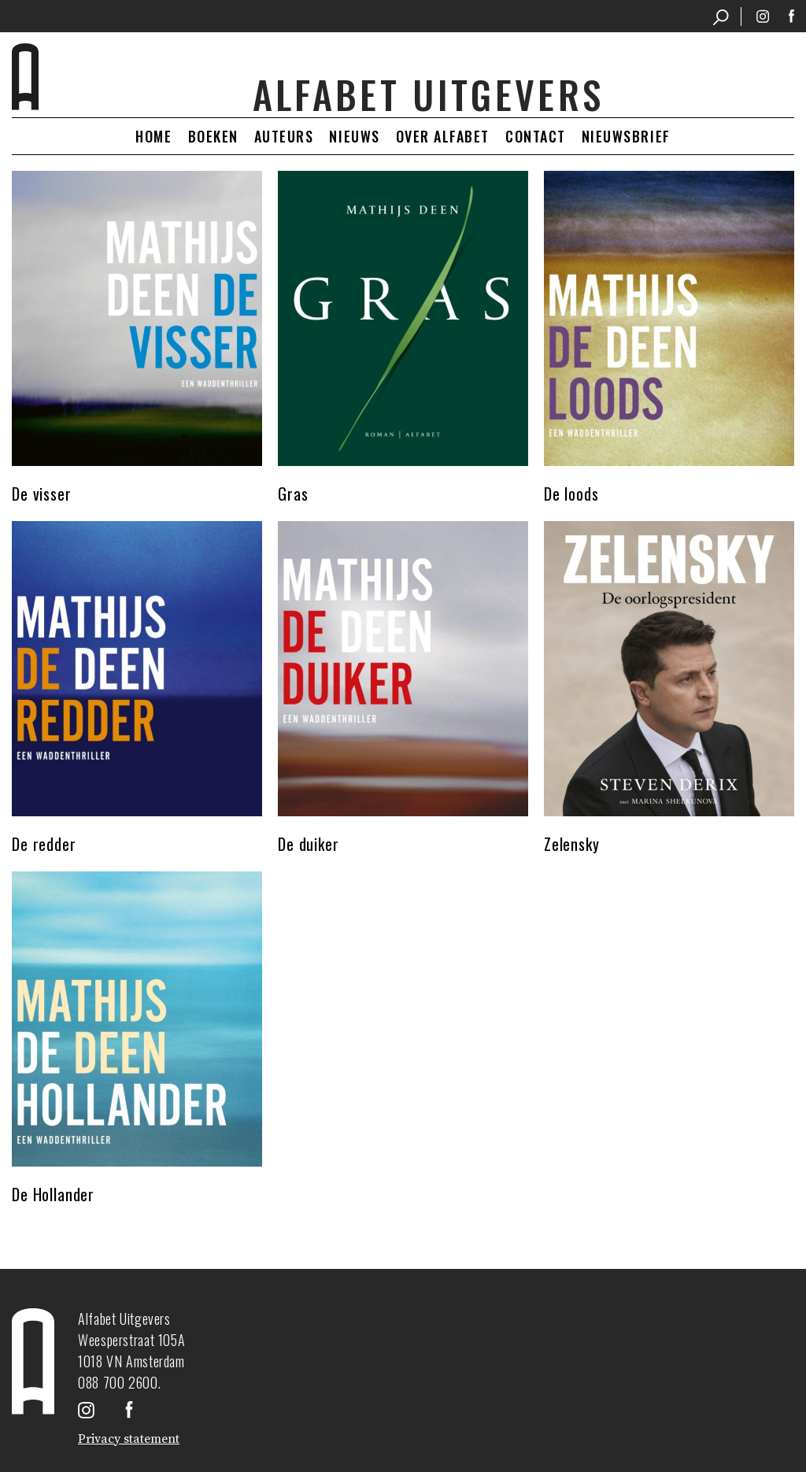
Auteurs (284, 136)
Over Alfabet (443, 136)
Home (153, 136)
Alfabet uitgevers (428, 94)
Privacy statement (128, 1439)
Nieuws (354, 136)
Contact (535, 136)
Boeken (213, 136)
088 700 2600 (118, 1382)
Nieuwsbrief (626, 136)
